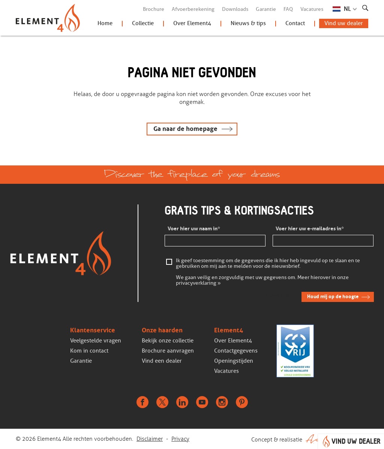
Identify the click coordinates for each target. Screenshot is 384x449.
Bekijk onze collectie (168, 340)
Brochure (153, 9)
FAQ (288, 9)
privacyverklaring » (198, 283)
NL (347, 8)
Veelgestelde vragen (95, 340)
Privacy (180, 438)
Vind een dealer (162, 360)
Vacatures (311, 9)
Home (105, 23)
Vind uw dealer (343, 23)
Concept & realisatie (309, 438)
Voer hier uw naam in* (194, 228)
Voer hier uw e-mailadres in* (310, 228)
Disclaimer (149, 438)
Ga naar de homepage (185, 129)
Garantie (266, 9)
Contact (295, 23)
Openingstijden (233, 360)
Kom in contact (89, 350)
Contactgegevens (236, 350)
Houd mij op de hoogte (332, 296)
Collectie (143, 23)
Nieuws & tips (248, 23)
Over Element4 (192, 23)
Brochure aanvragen (168, 350)
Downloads (235, 9)
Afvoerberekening (193, 9)
